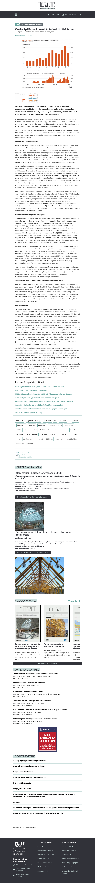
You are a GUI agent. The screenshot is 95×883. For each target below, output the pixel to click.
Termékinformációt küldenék (21, 870)
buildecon (69, 425)
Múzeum (65, 434)
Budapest (19, 421)
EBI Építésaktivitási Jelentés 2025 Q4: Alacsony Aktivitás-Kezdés (43, 394)
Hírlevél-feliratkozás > (47, 664)
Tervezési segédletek (70, 859)
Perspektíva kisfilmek (46, 854)
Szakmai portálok (69, 867)
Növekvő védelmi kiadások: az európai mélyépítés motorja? (41, 409)
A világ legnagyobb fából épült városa (29, 760)
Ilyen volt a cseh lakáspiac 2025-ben (31, 390)
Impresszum (42, 871)
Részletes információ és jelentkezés (33, 497)
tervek (74, 434)
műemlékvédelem (60, 430)
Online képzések (44, 863)
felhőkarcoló (45, 430)
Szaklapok (66, 854)
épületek (41, 425)
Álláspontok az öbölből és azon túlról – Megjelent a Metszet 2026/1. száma (27, 646)
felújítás (32, 425)
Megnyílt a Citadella (22, 789)
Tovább (72, 601)
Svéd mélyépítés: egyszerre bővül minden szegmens (37, 398)
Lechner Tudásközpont (50, 434)
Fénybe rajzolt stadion (23, 772)
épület (34, 430)
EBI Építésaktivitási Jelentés (27, 434)
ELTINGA (49, 439)
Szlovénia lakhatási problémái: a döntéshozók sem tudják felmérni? (44, 401)
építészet (47, 421)
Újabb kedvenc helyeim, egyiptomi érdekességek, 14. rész (38, 813)
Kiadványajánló (43, 859)
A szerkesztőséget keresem (21, 875)
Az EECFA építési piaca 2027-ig (28, 412)
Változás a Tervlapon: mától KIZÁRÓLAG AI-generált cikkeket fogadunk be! (46, 808)
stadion (30, 443)
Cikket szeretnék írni (22, 865)
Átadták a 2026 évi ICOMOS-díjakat (28, 766)
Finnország (20, 443)
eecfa (18, 439)
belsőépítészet (72, 439)
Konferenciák (67, 846)
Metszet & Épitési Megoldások (24, 827)
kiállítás (19, 430)
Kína (27, 430)
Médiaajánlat (43, 867)
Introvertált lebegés (22, 783)
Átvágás (16, 802)
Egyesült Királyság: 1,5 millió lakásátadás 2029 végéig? (39, 405)
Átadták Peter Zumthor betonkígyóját (29, 777)
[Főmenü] (16, 14)
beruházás (21, 425)
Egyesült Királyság (33, 421)
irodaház (73, 430)
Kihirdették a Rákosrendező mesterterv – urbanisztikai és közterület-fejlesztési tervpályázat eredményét (44, 795)
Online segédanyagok (70, 863)
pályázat (63, 421)
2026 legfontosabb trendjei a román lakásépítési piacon (39, 387)
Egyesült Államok (55, 425)
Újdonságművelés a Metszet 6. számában (54, 645)
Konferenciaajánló (45, 850)
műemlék (59, 439)
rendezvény (27, 439)
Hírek (40, 846)
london (75, 421)
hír (55, 421)
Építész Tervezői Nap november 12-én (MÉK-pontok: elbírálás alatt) (28, 722)
